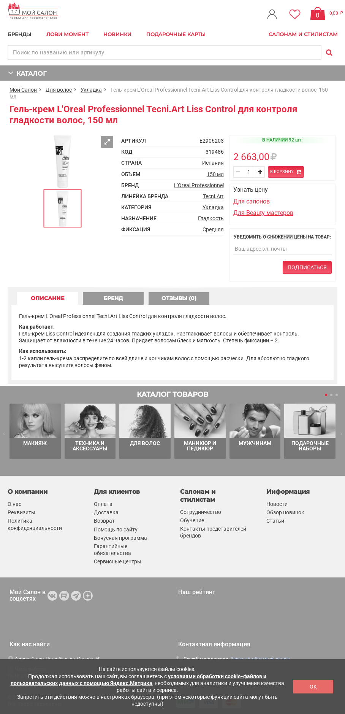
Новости (277, 504)
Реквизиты (21, 512)
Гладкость (211, 218)
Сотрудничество (200, 512)
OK (313, 687)
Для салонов (251, 201)
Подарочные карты (176, 34)
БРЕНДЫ (19, 34)
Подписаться (307, 267)
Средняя (213, 229)
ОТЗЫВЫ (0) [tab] (178, 298)
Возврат (104, 521)
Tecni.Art (213, 196)
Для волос (59, 90)
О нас (14, 504)
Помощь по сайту (116, 529)
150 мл (215, 174)
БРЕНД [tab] (113, 298)
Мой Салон (23, 90)
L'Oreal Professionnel (199, 185)
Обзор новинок (285, 512)
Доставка (106, 512)
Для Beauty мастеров (263, 212)
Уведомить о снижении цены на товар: (282, 237)
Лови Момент (67, 34)
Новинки (117, 34)
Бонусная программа (120, 538)
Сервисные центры (117, 561)
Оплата (103, 504)
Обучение (192, 520)
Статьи (275, 521)
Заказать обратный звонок (260, 659)
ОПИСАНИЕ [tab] (47, 298)
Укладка (91, 90)
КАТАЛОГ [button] (27, 72)
